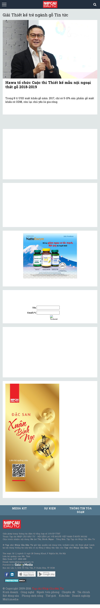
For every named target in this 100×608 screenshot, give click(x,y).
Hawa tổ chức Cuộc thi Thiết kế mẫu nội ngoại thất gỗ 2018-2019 (48, 84)
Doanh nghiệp (81, 595)
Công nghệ (27, 592)
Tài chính (83, 592)
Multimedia (10, 599)
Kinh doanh (10, 592)
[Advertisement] (32, 352)
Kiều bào (64, 595)
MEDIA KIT (19, 508)
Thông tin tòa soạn (80, 510)
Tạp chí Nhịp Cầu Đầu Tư (47, 588)
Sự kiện (50, 508)
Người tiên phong (48, 592)
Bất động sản (11, 595)
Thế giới (51, 595)
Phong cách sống (32, 595)
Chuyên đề (68, 592)
